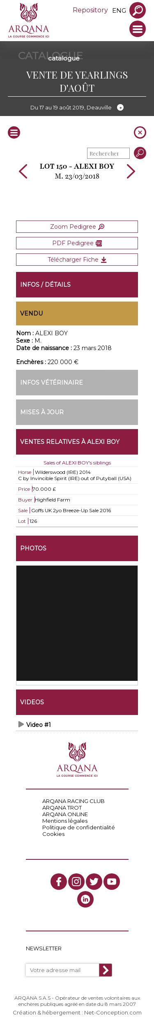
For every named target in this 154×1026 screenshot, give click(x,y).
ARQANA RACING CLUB (73, 801)
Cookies (53, 834)
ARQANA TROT (62, 807)
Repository (90, 10)
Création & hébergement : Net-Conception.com (77, 1012)
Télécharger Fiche (77, 259)
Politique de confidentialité (78, 827)
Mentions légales (64, 820)
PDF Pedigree (77, 243)
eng (119, 10)
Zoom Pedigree (77, 226)
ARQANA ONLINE (65, 814)
